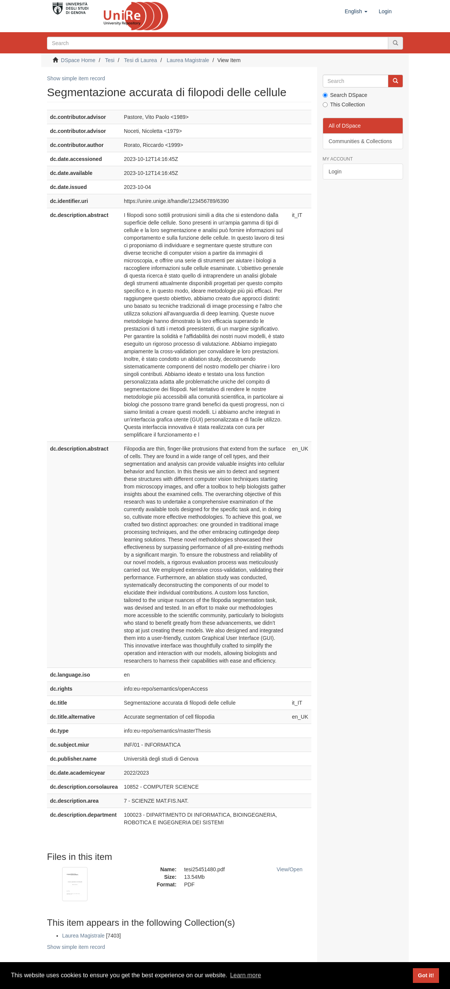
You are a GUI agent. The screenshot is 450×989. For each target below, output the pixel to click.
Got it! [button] (426, 975)
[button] (356, 11)
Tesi (109, 60)
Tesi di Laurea (140, 60)
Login (335, 171)
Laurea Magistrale (188, 60)
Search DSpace (345, 95)
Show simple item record (76, 78)
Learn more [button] (245, 975)
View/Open (289, 869)
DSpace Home (78, 60)
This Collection (344, 104)
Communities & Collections (360, 141)
